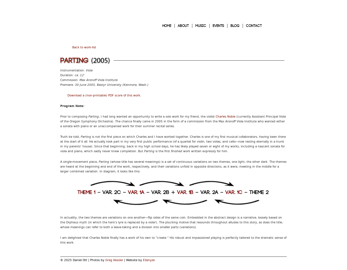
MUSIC (200, 26)
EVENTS (218, 26)
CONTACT (254, 26)
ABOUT (183, 26)
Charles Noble (225, 116)
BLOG (235, 26)
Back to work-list (84, 47)
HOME (166, 26)
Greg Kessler (114, 260)
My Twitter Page (274, 262)
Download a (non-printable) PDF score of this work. (104, 95)
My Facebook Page (283, 262)
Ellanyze (149, 260)
